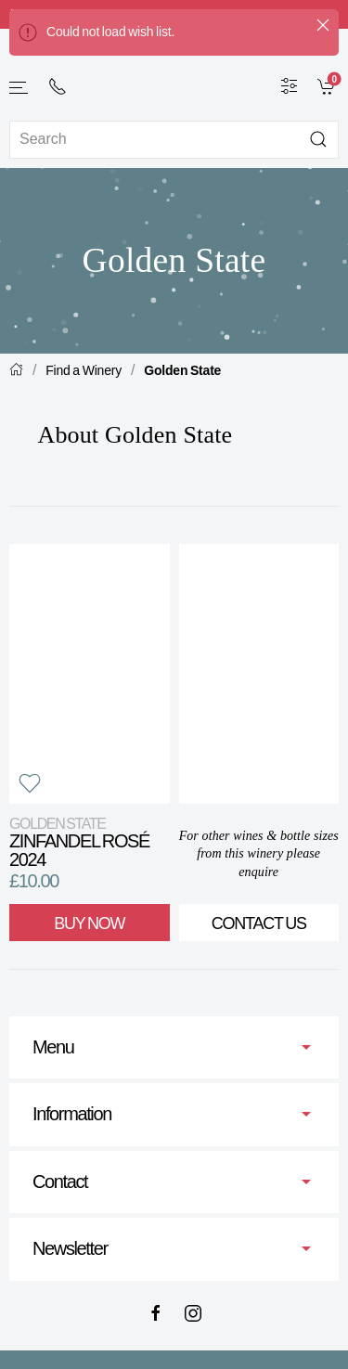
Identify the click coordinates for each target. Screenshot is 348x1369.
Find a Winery (83, 370)
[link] (328, 85)
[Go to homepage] (174, 72)
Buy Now (89, 923)
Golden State (182, 370)
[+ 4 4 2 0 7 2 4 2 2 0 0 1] (57, 86)
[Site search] (174, 140)
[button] (19, 88)
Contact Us (259, 923)
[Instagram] (193, 1313)
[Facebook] (155, 1313)
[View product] (89, 674)
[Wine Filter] (289, 85)
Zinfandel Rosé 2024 (79, 842)
